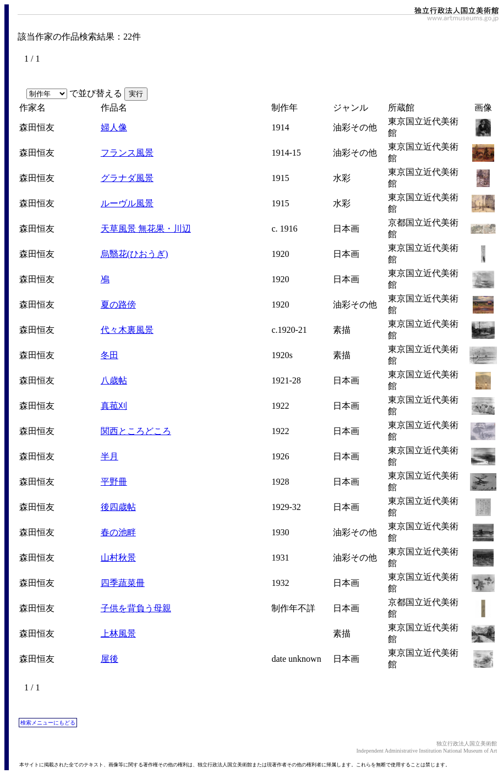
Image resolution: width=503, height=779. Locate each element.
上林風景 (118, 633)
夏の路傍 (118, 304)
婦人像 (114, 127)
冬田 (109, 355)
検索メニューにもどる (47, 723)
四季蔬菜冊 (123, 583)
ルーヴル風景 (127, 203)
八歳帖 (114, 380)
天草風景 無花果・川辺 (146, 228)
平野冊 (114, 481)
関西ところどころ (136, 431)
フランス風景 (127, 152)
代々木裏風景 (127, 329)
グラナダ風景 (127, 178)
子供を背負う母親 (136, 608)
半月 (109, 456)
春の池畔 (118, 532)
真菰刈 (114, 405)
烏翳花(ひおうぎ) (134, 254)
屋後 (109, 658)
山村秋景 (118, 557)
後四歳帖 (118, 507)
